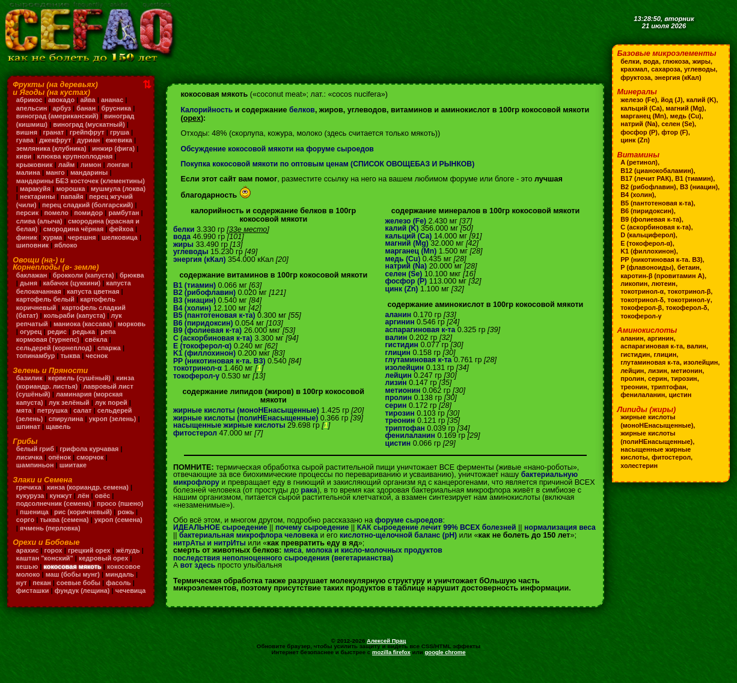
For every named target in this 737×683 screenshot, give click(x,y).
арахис (28, 558)
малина (28, 172)
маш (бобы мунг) (74, 582)
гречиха (29, 495)
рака (309, 490)
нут (22, 590)
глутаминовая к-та (419, 360)
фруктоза (636, 77)
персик (76, 212)
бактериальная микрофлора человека (270, 535)
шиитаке (75, 473)
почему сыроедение (316, 527)
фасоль (121, 590)
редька (116, 339)
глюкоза (677, 61)
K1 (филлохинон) (205, 353)
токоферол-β (641, 307)
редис (89, 339)
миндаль (123, 582)
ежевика (122, 140)
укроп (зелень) (115, 426)
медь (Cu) (403, 259)
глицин (398, 352)
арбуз (63, 108)
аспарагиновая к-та (421, 330)
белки (184, 229)
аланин (398, 315)
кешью (27, 574)
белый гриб (35, 457)
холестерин (639, 473)
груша (122, 132)
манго (56, 172)
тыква (72, 364)
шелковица (95, 245)
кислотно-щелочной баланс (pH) (424, 535)
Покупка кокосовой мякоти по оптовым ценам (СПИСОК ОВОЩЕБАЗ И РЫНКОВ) (332, 164)
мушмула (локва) (44, 196)
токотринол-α (198, 368)
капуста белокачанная (53, 299)
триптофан (406, 428)
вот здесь (198, 573)
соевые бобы (80, 590)
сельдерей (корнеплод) (55, 355)
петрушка (53, 418)
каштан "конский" (49, 566)
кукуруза (30, 503)
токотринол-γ (691, 299)
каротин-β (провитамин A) (663, 275)
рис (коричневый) (112, 519)
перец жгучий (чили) (54, 204)
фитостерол (196, 433)
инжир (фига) (116, 148)
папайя (132, 196)
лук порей (113, 410)
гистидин (402, 345)
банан (88, 108)
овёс (104, 503)
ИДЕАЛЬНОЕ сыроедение (222, 527)
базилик (29, 386)
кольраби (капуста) (106, 323)
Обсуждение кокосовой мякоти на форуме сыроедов (280, 149)
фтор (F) (634, 140)
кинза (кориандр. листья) (77, 390)
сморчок (92, 465)
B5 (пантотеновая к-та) (215, 315)
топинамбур (36, 364)
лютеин (664, 283)
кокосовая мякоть (74, 574)
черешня (56, 245)
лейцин (399, 375)
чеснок (99, 364)
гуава (25, 140)
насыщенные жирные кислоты (231, 425)
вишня (27, 132)
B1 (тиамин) (195, 285)
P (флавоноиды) (647, 267)
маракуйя (83, 188)
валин (396, 337)
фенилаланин (411, 435)
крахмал (634, 69)
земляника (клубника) (52, 148)
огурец (61, 339)
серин (396, 405)
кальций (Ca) (409, 236)
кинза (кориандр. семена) (89, 495)
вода (182, 236)
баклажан (32, 283)
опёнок (61, 465)
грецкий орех (91, 558)
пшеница (63, 519)
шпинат (28, 435)
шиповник (33, 253)
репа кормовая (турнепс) (57, 347)
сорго (52, 528)
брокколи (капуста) (85, 283)
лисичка (29, 465)
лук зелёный (70, 410)
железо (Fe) (406, 221)
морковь (30, 339)
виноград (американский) (58, 116)
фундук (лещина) (84, 598)
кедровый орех (109, 566)
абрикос (29, 99)
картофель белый (79, 307)
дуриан (90, 140)
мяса (293, 558)
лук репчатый (39, 331)
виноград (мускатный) (91, 124)
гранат (55, 132)
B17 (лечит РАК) (646, 178)
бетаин (690, 267)
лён (85, 503)
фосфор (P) (407, 281)
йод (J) (673, 99)
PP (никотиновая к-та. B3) (221, 361)
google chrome (445, 668)
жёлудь (131, 558)
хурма (26, 245)
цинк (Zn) (402, 289)
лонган (120, 164)
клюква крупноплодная (76, 156)
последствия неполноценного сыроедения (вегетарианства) (287, 565)
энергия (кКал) (200, 259)
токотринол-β (691, 291)
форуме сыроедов (410, 520)
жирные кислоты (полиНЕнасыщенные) (248, 418)
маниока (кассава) (98, 331)
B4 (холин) (192, 308)
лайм (68, 164)
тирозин (400, 413)
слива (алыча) (112, 221)
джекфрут (56, 140)
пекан (42, 590)
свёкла (116, 347)
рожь (28, 528)
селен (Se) (404, 274)
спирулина (67, 426)
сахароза (667, 69)
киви (24, 156)
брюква (28, 291)
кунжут (61, 503)
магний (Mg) (407, 243)
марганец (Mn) (412, 251)
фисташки (33, 598)
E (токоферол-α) (203, 346)
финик (125, 237)
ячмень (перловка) (81, 535)
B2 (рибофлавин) (205, 292)
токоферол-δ (688, 307)
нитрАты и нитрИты (210, 550)
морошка (120, 188)
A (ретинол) (639, 162)
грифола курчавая (91, 457)
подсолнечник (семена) (55, 511)
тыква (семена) (92, 528)
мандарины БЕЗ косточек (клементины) (59, 184)
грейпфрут (89, 132)
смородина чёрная (47, 237)
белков (304, 110)
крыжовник (35, 164)
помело (105, 212)
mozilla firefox (391, 668)
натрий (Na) (407, 266)
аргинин (400, 322)
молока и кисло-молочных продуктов (377, 558)
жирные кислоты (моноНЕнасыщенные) (248, 410)
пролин (399, 397)
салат (84, 418)
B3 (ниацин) (195, 300)
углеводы (191, 251)
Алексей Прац (386, 657)
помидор (31, 221)
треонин (401, 420)
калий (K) (402, 228)
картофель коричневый (56, 315)
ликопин (634, 283)
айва (89, 99)
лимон (93, 164)
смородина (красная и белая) (65, 228)
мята (24, 418)
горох (54, 558)
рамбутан (68, 221)
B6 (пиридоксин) (204, 323)
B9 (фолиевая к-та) (208, 330)
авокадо (62, 99)
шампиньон (35, 473)
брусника (118, 108)
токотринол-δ (642, 299)
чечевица (31, 606)
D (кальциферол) (648, 234)
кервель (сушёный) (81, 386)
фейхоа (96, 237)
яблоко (67, 253)
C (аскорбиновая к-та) (214, 338)
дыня (56, 291)
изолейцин (405, 367)
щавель (60, 435)
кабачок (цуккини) (100, 291)
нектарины (96, 196)
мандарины (91, 172)
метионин (403, 390)
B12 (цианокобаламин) (658, 170)
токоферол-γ (197, 376)
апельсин (32, 108)
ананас (114, 99)
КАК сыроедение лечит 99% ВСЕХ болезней (444, 527)
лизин (396, 382)
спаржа (112, 355)
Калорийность (207, 110)
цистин (398, 443)
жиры (183, 244)
